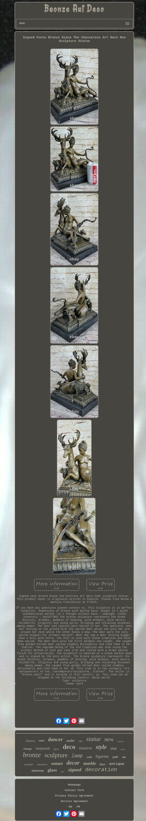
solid (89, 757)
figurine (102, 756)
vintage (27, 748)
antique (116, 764)
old (124, 757)
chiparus (30, 740)
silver (123, 749)
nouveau (38, 770)
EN (70, 806)
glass (52, 770)
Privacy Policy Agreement (74, 795)
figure (56, 749)
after (62, 772)
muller (71, 740)
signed (74, 769)
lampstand (43, 748)
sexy (113, 748)
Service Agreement (74, 801)
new (109, 739)
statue (93, 738)
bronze (32, 755)
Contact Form (74, 790)
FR (78, 806)
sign (80, 741)
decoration (101, 770)
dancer (55, 739)
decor (73, 763)
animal (120, 741)
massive (85, 748)
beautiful (28, 764)
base (102, 764)
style (101, 747)
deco (69, 746)
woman (57, 764)
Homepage (74, 784)
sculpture (56, 755)
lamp (77, 756)
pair (115, 757)
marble (89, 763)
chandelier (42, 764)
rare (41, 740)
